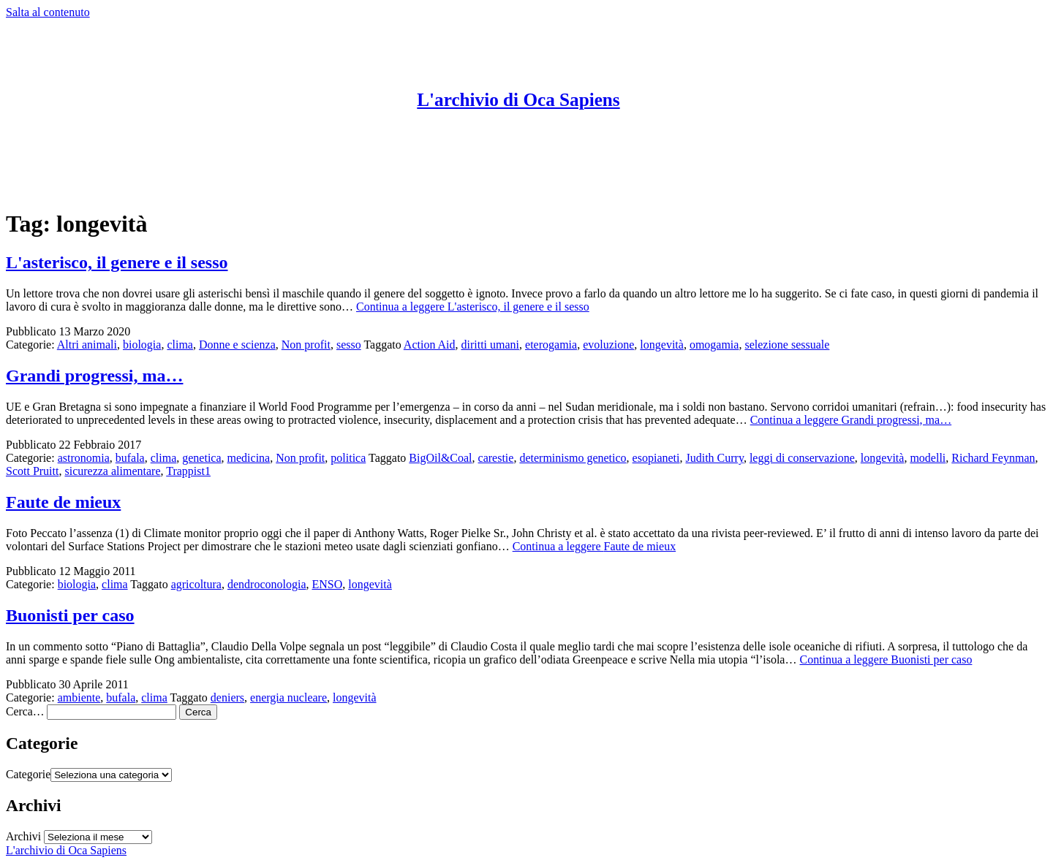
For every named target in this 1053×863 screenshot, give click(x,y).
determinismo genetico (572, 458)
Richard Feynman (993, 458)
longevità (662, 344)
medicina (249, 458)
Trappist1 (188, 471)
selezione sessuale (786, 344)
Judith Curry (714, 458)
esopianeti (656, 458)
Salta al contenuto (48, 12)
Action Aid (430, 344)
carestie (496, 458)
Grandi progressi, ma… (94, 375)
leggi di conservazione (802, 458)
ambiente (79, 697)
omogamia (714, 344)
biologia (142, 344)
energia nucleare (288, 697)
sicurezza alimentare (112, 471)
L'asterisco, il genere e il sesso (117, 262)
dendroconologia (266, 584)
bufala (130, 458)
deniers (227, 697)
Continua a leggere (472, 306)
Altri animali (87, 344)
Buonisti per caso (70, 615)
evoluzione (608, 344)
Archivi (23, 836)
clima (180, 344)
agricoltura (196, 584)
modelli (928, 458)
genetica (201, 458)
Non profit (306, 344)
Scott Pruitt (32, 471)
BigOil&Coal (440, 458)
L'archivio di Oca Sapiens (518, 100)
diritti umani (490, 344)
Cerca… (25, 711)
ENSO (327, 584)
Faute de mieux (63, 502)
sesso (348, 344)
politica (348, 458)
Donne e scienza (237, 344)
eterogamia (551, 344)
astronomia (84, 458)
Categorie (28, 774)
